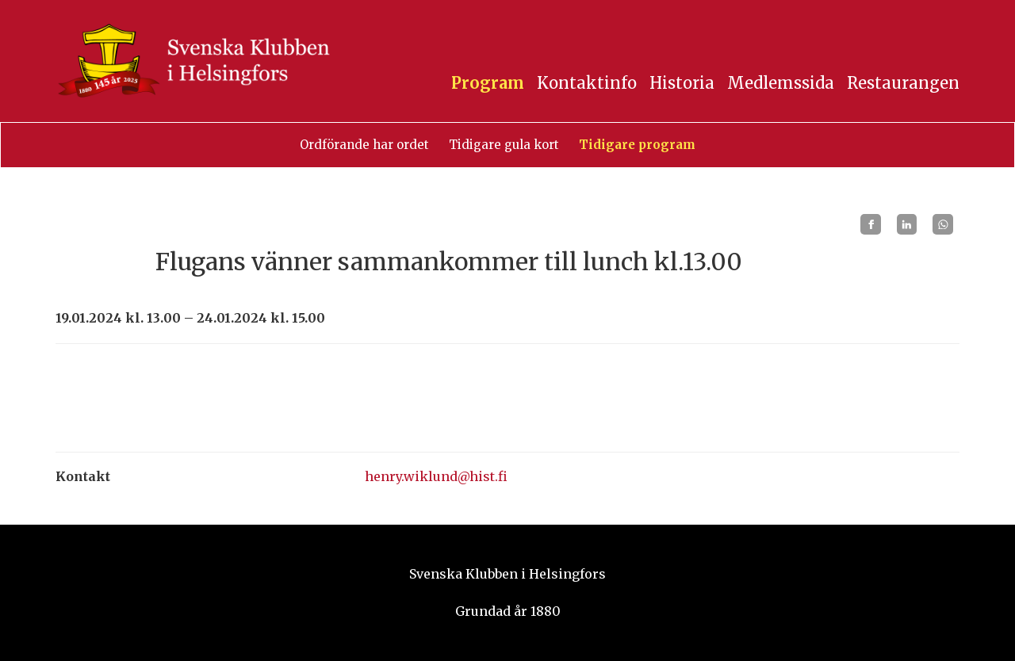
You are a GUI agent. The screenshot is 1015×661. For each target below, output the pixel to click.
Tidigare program (637, 144)
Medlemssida (780, 83)
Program (487, 83)
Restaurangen (903, 83)
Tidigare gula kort (504, 144)
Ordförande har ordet (364, 144)
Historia (681, 83)
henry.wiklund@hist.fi (436, 476)
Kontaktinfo (587, 83)
